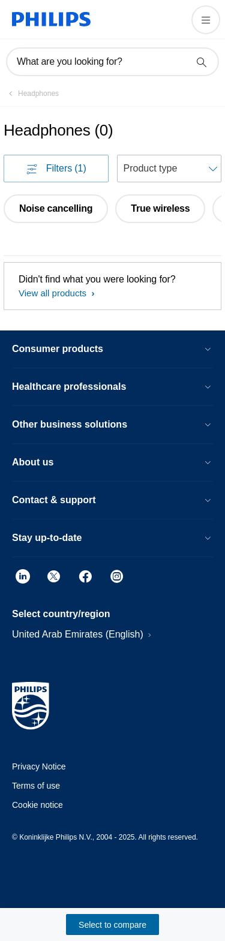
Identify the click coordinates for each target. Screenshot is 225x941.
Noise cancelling (55, 208)
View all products (54, 293)
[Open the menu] (205, 19)
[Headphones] (31, 93)
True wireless (160, 208)
